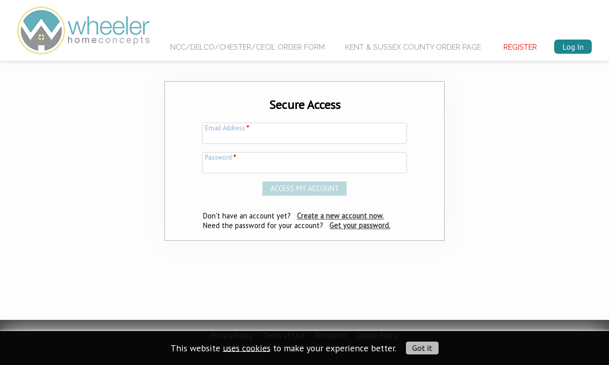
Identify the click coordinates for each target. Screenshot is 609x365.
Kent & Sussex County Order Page (413, 47)
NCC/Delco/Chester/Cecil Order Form (247, 47)
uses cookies (246, 347)
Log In (573, 47)
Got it (422, 348)
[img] (83, 27)
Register (520, 47)
